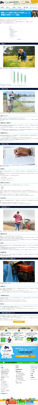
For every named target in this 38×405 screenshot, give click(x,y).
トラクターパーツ (3, 375)
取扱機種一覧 (2, 7)
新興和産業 (2, 391)
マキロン (5, 391)
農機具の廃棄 (9, 238)
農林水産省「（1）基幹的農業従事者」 (6, 84)
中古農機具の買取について (4, 393)
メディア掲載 (32, 371)
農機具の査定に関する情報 (19, 376)
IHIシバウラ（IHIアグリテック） (4, 383)
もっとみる (19, 39)
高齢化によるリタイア (13, 30)
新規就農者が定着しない (13, 32)
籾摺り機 (2, 372)
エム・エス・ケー (6, 387)
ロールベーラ (2, 374)
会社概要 (32, 373)
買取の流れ (19, 7)
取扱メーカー (8, 7)
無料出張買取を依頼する (19, 321)
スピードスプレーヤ (5, 370)
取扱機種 (2, 367)
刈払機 (8, 370)
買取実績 (14, 7)
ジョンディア (2, 387)
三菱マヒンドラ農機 (3, 384)
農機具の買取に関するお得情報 (19, 375)
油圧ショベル (2, 376)
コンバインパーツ (6, 374)
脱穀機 (6, 371)
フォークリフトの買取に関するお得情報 (20, 374)
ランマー (6, 375)
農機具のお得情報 (26, 7)
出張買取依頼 (32, 377)
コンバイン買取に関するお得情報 (20, 379)
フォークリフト (6, 376)
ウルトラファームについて (34, 7)
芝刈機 (7, 371)
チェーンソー (6, 372)
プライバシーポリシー (34, 379)
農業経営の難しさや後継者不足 (14, 31)
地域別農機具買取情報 (19, 369)
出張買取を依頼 (34, 1)
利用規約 (32, 375)
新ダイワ (5, 388)
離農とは (11, 28)
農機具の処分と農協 (2, 309)
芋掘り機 (4, 371)
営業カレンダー (28, 353)
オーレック (2, 388)
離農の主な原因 (12, 29)
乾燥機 (4, 372)
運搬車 (2, 371)
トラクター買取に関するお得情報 (20, 377)
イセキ (6, 384)
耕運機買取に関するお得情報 (19, 378)
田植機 (2, 370)
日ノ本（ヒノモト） (3, 382)
